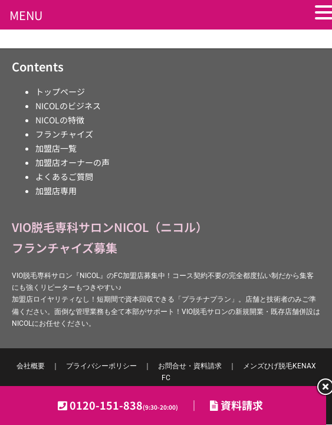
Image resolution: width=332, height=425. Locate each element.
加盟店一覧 (56, 148)
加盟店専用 (56, 191)
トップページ (60, 91)
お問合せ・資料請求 (190, 366)
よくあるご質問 (64, 176)
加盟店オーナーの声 (72, 162)
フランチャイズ (64, 134)
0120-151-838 (124, 405)
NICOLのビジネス (68, 106)
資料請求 (236, 405)
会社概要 (31, 366)
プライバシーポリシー (101, 366)
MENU (25, 15)
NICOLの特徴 (59, 120)
